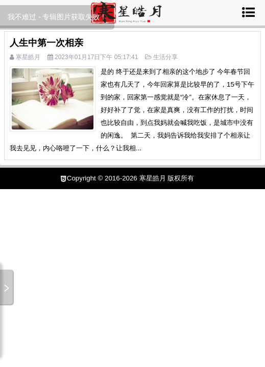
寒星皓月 (28, 57)
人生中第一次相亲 (46, 43)
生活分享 (165, 57)
